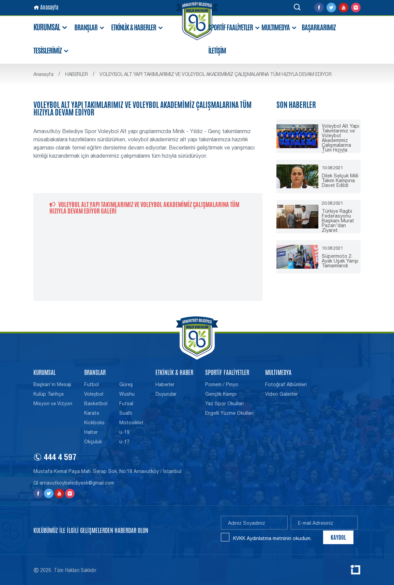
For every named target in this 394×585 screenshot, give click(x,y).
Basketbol (95, 403)
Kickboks (94, 422)
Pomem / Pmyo (221, 384)
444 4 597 (54, 458)
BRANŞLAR (89, 27)
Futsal (126, 403)
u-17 (124, 441)
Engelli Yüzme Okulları (229, 413)
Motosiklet (131, 422)
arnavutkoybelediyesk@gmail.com (73, 483)
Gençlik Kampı (221, 394)
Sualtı (125, 413)
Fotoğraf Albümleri (286, 384)
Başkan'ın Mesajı (52, 384)
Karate (91, 413)
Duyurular (166, 394)
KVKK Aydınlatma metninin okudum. (272, 538)
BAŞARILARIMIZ (319, 27)
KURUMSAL (50, 27)
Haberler (165, 384)
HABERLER (76, 74)
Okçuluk (93, 441)
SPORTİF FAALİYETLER (234, 27)
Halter (91, 432)
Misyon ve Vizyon (52, 403)
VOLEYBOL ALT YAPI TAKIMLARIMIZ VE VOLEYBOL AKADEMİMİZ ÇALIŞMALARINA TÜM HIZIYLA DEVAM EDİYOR (215, 74)
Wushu (127, 394)
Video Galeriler (281, 394)
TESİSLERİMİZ (51, 50)
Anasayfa (45, 7)
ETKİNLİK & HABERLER (137, 27)
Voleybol (93, 394)
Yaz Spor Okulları (224, 403)
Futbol (91, 384)
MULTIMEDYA (279, 27)
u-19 (124, 432)
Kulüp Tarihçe (48, 394)
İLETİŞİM (217, 50)
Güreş (126, 384)
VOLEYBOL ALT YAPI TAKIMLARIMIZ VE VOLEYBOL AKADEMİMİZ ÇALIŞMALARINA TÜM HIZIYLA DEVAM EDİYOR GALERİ (144, 207)
